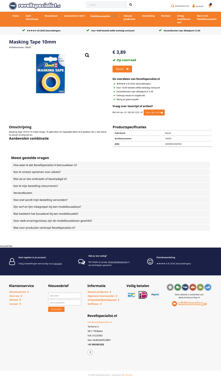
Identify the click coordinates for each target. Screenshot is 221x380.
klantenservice (182, 5)
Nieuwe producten (129, 17)
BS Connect (127, 375)
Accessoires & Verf (74, 15)
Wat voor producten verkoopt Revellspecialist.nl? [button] (44, 228)
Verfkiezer (93, 303)
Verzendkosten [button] (22, 193)
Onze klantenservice (117, 262)
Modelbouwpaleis (103, 16)
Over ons (14, 295)
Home (15, 15)
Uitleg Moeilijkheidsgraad (102, 299)
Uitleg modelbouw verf (183, 19)
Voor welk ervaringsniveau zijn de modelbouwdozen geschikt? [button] (52, 221)
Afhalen (13, 299)
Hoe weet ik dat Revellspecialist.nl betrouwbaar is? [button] (45, 165)
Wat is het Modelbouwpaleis (207, 17)
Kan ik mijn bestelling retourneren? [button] (35, 186)
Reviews (165, 15)
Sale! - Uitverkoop (32, 17)
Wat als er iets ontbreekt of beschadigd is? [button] (40, 179)
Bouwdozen (51, 15)
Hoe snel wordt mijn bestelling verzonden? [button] (40, 200)
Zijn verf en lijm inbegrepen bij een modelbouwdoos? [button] (47, 207)
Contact (13, 303)
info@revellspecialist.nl (100, 322)
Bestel (122, 69)
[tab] (110, 165)
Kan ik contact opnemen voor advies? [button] (37, 172)
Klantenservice (17, 291)
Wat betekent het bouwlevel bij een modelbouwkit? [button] (45, 214)
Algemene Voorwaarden (101, 295)
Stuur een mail (154, 113)
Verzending (148, 15)
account (58, 263)
